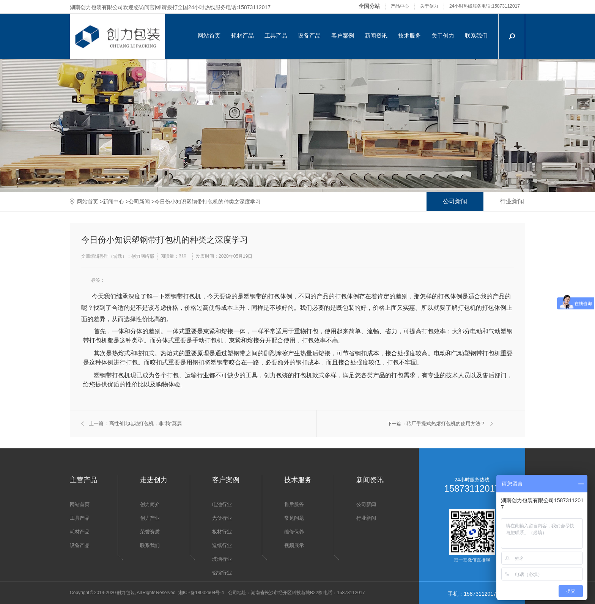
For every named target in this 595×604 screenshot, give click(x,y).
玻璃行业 (222, 559)
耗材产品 (242, 35)
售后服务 (294, 504)
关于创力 (429, 6)
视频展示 (294, 545)
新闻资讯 (376, 35)
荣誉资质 (150, 532)
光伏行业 (222, 518)
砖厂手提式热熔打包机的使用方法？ (445, 423)
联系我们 (476, 35)
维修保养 (294, 532)
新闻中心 (113, 202)
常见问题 (294, 518)
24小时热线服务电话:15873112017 (484, 6)
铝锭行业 (222, 573)
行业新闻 (512, 201)
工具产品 (275, 35)
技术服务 (409, 35)
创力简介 (150, 504)
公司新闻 (139, 202)
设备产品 (309, 35)
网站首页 (209, 35)
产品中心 (400, 6)
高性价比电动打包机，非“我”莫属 (145, 423)
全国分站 (369, 6)
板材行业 (222, 532)
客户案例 (342, 35)
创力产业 (150, 518)
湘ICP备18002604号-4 (201, 592)
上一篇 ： (99, 423)
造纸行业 (222, 545)
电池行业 (222, 504)
